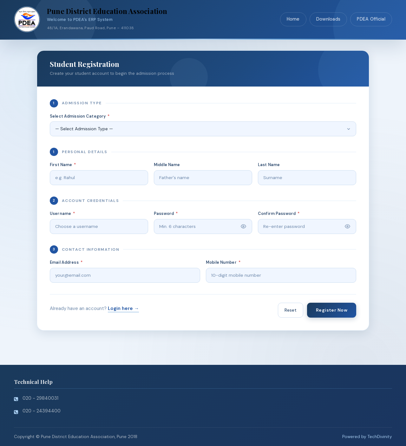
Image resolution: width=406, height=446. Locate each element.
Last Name (269, 164)
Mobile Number (223, 262)
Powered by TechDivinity (367, 436)
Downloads (328, 19)
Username (62, 213)
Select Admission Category (79, 116)
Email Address (66, 262)
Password (166, 213)
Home (293, 19)
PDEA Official (371, 19)
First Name (63, 164)
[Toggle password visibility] (243, 226)
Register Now (331, 310)
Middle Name (167, 164)
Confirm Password (278, 213)
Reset (291, 310)
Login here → (123, 308)
